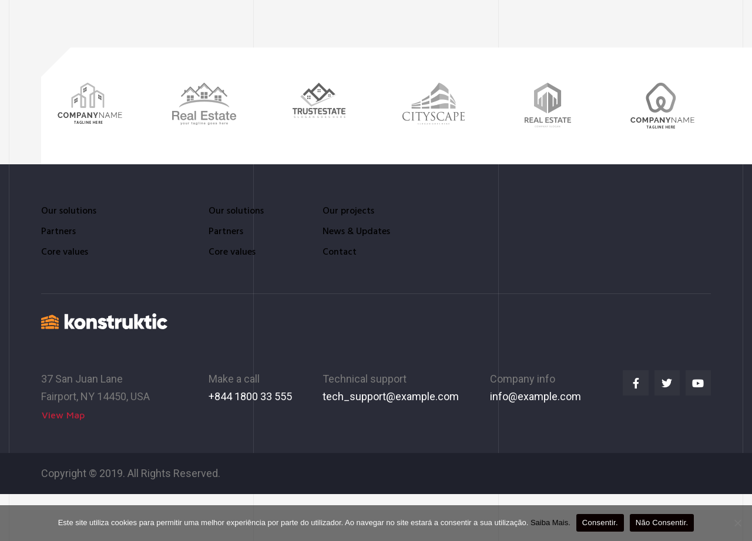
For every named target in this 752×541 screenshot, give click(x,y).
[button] (63, 414)
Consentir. (600, 522)
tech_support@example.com (391, 396)
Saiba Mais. (550, 522)
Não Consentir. (662, 522)
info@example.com (535, 396)
